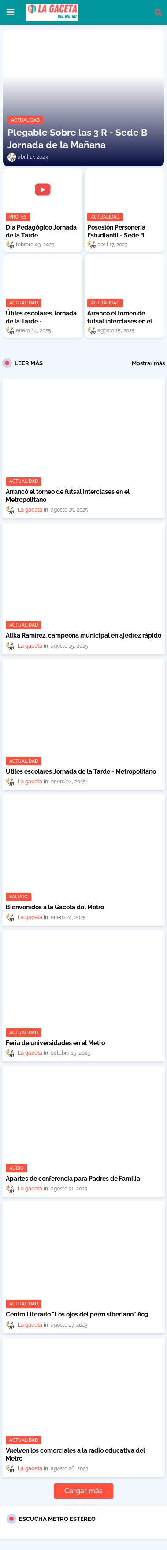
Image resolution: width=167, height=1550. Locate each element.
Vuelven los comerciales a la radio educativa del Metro (75, 1454)
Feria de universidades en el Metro (55, 1042)
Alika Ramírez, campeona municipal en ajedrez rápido (83, 635)
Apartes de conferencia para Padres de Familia (73, 1178)
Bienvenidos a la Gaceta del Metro (55, 907)
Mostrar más (148, 363)
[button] (158, 12)
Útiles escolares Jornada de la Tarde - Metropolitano (41, 321)
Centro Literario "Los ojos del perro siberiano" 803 (77, 1314)
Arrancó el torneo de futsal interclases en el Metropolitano (119, 321)
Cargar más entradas (83, 1493)
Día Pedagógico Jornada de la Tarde (41, 231)
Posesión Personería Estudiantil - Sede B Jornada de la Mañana (118, 235)
